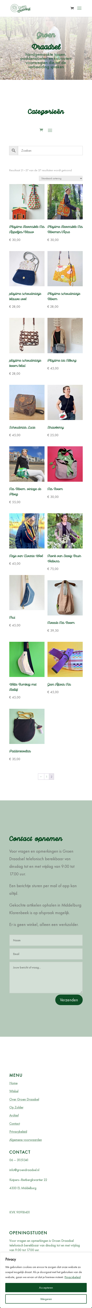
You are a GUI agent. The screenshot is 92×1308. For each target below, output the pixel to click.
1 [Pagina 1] (46, 776)
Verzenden (69, 1000)
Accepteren (46, 1287)
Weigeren (46, 1299)
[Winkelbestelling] (61, 178)
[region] (46, 1280)
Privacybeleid (73, 1277)
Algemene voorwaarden (25, 1140)
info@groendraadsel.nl (24, 1170)
